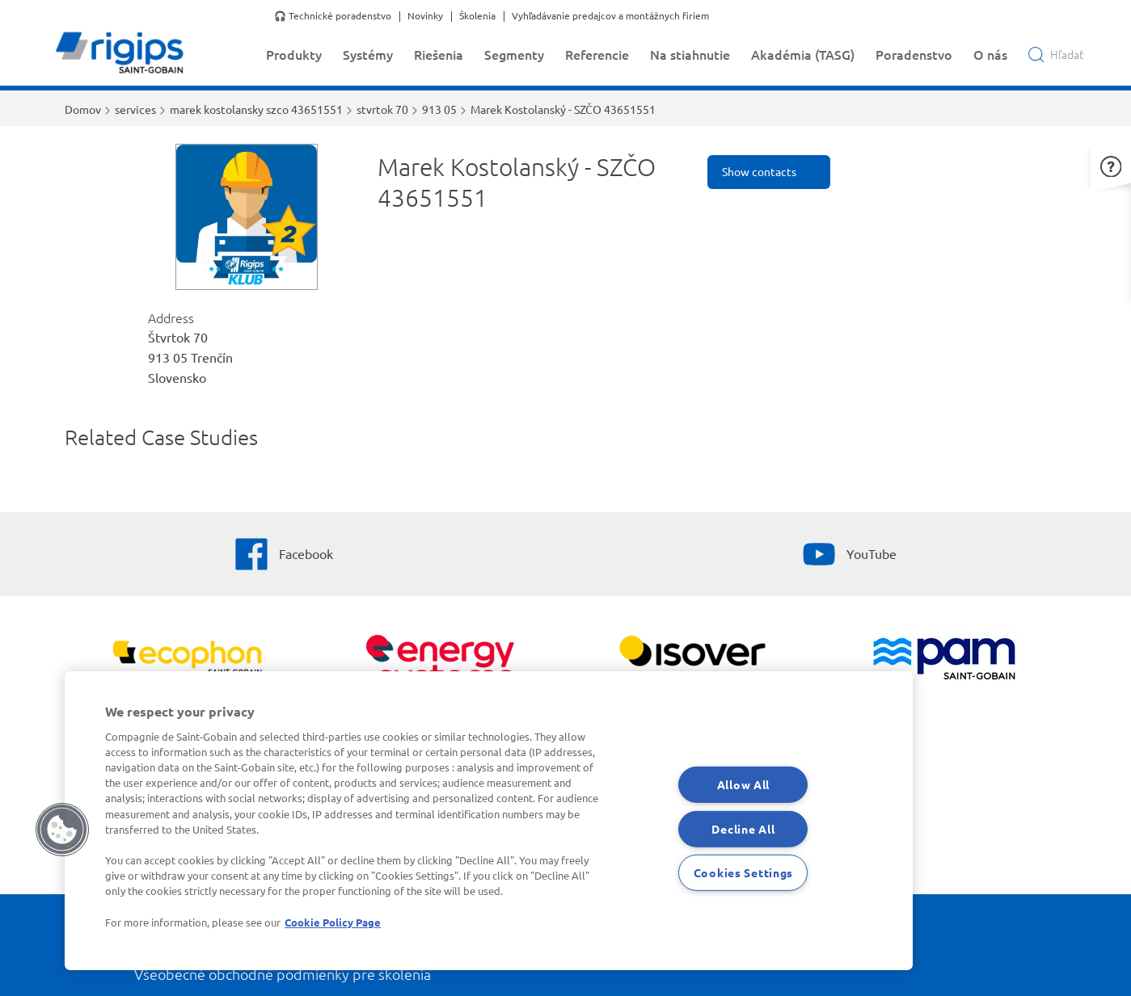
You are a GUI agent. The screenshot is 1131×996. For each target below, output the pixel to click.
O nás (990, 54)
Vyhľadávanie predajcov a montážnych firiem (610, 16)
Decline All (742, 828)
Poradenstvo (914, 54)
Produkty (294, 54)
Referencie (597, 54)
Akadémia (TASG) (803, 54)
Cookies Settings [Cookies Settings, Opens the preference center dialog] (744, 872)
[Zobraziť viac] (691, 660)
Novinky (425, 16)
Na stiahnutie (690, 54)
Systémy (368, 54)
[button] (1111, 164)
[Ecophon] (187, 660)
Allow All (743, 784)
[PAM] (944, 660)
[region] (489, 820)
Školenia (477, 16)
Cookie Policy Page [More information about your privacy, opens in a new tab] (333, 922)
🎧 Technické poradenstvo (332, 16)
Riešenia (438, 54)
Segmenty (514, 54)
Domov (83, 109)
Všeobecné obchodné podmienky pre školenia (282, 973)
